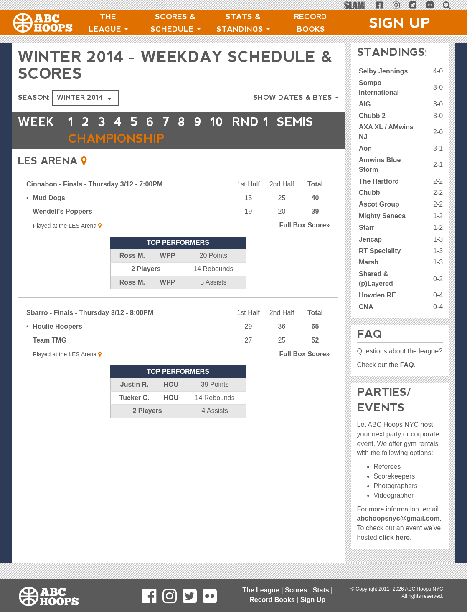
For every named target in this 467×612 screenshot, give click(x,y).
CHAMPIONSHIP (116, 138)
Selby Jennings (383, 71)
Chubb (369, 192)
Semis (295, 122)
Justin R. (134, 384)
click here (394, 537)
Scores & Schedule (175, 23)
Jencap (370, 239)
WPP (167, 255)
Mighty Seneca (382, 215)
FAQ (407, 364)
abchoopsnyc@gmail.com (398, 518)
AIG (365, 104)
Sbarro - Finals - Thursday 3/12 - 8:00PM (89, 312)
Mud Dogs (49, 197)
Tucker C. (134, 397)
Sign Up (399, 23)
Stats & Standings (243, 23)
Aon (365, 148)
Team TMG (50, 340)
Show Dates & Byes (295, 97)
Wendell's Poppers (62, 211)
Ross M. (132, 255)
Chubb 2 (372, 115)
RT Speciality (380, 250)
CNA (366, 306)
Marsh (368, 262)
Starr (366, 227)
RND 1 (250, 122)
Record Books (310, 23)
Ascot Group (379, 204)
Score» (304, 225)
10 (216, 122)
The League (108, 23)
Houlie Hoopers (57, 326)
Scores (296, 590)
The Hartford (379, 181)
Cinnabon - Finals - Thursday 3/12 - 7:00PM (94, 184)
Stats (321, 590)
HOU (171, 384)
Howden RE (377, 295)
